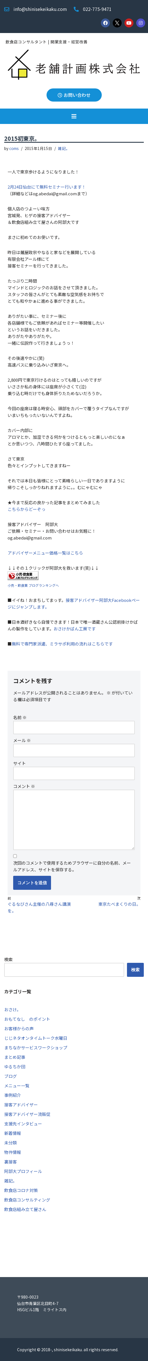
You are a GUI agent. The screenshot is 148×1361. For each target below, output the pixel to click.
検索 (8, 959)
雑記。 (64, 148)
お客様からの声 (19, 1028)
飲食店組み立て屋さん (25, 1209)
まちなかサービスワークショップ (35, 1047)
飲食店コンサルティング (27, 1200)
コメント (24, 786)
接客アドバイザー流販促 (27, 1114)
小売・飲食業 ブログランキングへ (33, 585)
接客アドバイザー (21, 1104)
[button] (74, 116)
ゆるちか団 (14, 1066)
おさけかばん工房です (75, 629)
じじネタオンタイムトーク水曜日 (35, 1038)
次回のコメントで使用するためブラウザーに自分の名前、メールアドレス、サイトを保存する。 (72, 866)
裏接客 (10, 1162)
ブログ (10, 1076)
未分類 (10, 1143)
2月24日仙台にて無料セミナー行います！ (47, 187)
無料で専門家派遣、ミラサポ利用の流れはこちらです (62, 644)
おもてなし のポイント (27, 1019)
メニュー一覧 (16, 1085)
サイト (19, 763)
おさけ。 (12, 1009)
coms (14, 148)
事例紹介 (12, 1095)
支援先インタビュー (23, 1124)
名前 (20, 717)
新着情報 (12, 1133)
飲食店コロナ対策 (21, 1190)
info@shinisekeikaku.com (40, 9)
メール (22, 740)
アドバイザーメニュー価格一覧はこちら (45, 553)
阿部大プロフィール (23, 1171)
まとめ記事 (14, 1057)
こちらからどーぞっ (26, 509)
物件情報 (12, 1152)
